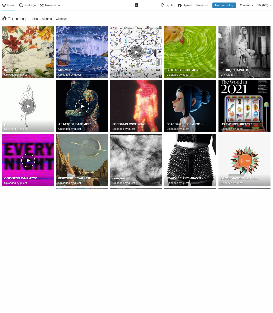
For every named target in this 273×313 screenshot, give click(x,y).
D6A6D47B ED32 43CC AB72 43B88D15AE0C (185, 124)
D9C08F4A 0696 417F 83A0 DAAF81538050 (240, 179)
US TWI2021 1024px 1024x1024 (240, 124)
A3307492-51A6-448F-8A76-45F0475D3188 (131, 287)
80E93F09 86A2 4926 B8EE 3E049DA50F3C (131, 233)
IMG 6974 (10, 70)
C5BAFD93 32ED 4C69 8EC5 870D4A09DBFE (23, 287)
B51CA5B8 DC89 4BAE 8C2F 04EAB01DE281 (185, 70)
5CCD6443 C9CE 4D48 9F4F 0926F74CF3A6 (131, 124)
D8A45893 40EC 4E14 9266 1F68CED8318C (77, 233)
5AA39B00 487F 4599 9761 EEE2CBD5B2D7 (240, 233)
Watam (228, 75)
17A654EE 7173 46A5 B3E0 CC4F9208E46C (185, 179)
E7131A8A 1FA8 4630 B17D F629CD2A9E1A (77, 287)
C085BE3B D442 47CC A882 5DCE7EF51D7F (23, 179)
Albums (47, 18)
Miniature (64, 70)
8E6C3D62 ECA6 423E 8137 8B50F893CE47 (77, 179)
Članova (61, 18)
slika (35, 18)
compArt (118, 179)
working (118, 70)
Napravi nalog (224, 5)
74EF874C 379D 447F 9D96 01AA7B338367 (185, 233)
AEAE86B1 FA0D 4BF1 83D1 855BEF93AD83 (77, 124)
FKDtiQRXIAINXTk (233, 70)
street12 (172, 287)
